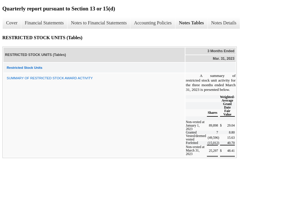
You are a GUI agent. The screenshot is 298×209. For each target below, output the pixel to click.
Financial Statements (44, 22)
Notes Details (224, 22)
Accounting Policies (152, 22)
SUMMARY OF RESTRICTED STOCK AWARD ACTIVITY (50, 78)
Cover (11, 22)
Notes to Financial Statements (99, 22)
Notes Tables (191, 22)
